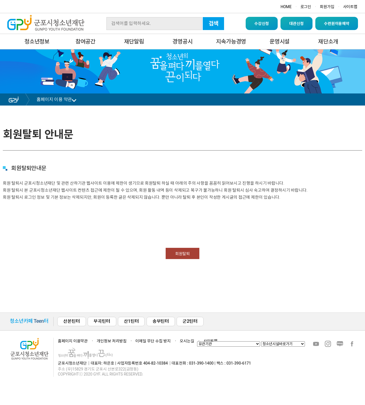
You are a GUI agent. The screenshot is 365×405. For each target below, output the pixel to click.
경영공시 (182, 41)
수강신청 (261, 23)
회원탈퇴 (182, 253)
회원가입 (327, 6)
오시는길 (187, 341)
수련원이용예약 (336, 23)
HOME (285, 6)
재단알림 (134, 41)
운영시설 (279, 41)
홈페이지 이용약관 (73, 341)
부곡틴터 (101, 321)
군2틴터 (189, 321)
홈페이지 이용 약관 (54, 99)
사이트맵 (350, 6)
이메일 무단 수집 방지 (153, 341)
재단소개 (328, 41)
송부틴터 (160, 321)
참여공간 (85, 41)
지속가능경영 (231, 41)
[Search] (154, 23)
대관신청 (296, 23)
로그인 (305, 6)
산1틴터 (131, 321)
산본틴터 (71, 321)
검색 (214, 23)
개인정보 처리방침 (111, 341)
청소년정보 (36, 41)
